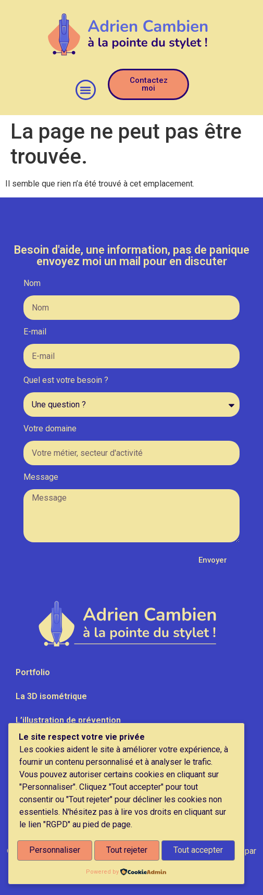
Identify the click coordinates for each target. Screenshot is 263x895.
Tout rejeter (126, 851)
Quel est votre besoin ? (65, 380)
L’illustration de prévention (68, 720)
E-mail (34, 332)
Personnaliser (54, 851)
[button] (86, 90)
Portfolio (33, 672)
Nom (32, 283)
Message (40, 477)
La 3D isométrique (51, 696)
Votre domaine (50, 429)
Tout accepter (198, 851)
